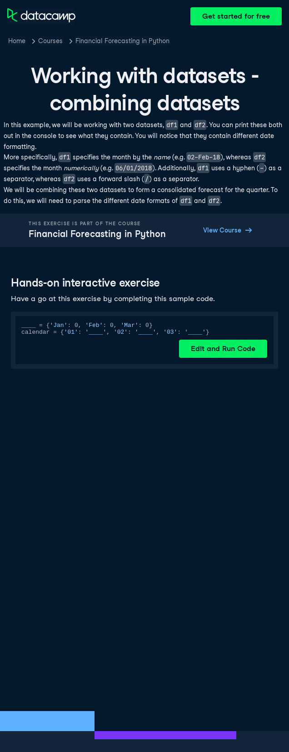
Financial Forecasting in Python (122, 41)
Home (16, 41)
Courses (50, 41)
